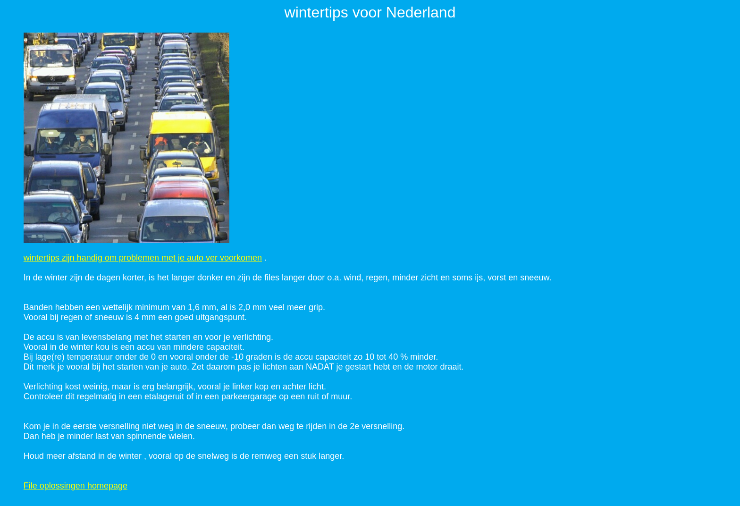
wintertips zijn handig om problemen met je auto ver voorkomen (143, 257)
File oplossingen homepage (75, 485)
